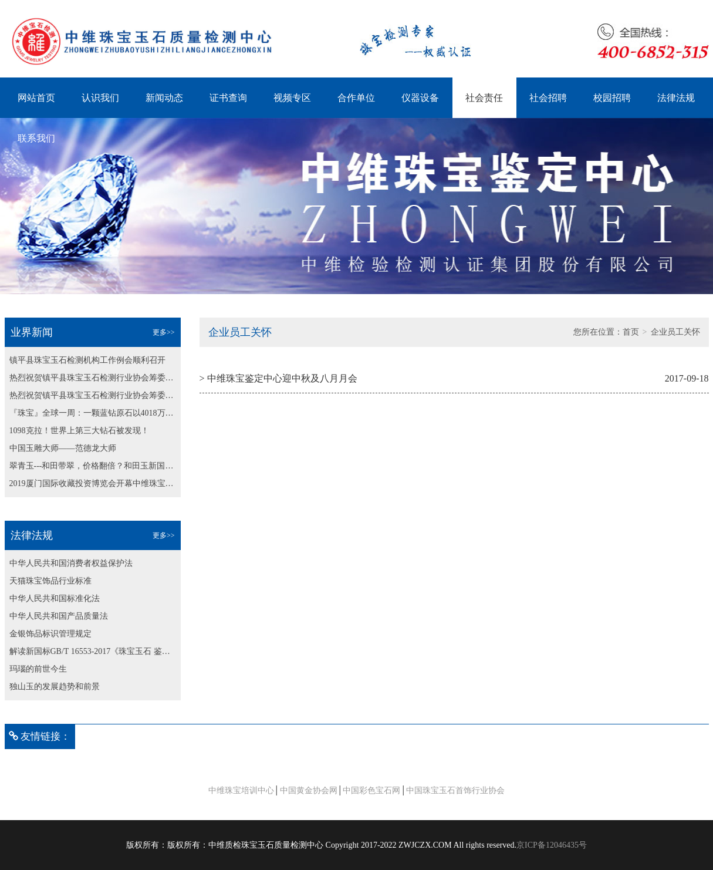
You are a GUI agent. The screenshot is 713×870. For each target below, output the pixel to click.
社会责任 (484, 98)
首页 (631, 332)
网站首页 (36, 98)
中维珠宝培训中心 (241, 790)
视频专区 (292, 98)
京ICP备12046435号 (551, 845)
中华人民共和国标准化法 (54, 598)
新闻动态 (164, 98)
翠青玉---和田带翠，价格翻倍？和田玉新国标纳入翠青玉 (92, 465)
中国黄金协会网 (308, 790)
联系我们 (36, 138)
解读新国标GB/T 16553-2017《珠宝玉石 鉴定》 (92, 651)
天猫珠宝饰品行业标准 (50, 580)
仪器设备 (420, 98)
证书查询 (228, 98)
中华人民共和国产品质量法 (58, 616)
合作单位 (356, 98)
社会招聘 (548, 98)
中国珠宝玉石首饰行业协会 (455, 790)
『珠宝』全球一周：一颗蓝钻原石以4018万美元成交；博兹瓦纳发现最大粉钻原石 (92, 413)
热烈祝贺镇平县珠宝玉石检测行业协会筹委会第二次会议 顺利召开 (92, 377)
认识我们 (100, 98)
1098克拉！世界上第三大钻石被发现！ (79, 430)
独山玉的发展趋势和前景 (54, 686)
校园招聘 (612, 98)
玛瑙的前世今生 (38, 669)
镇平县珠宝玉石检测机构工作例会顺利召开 (87, 360)
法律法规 (676, 98)
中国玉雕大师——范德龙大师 (62, 448)
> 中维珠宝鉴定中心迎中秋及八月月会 (278, 378)
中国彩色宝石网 (371, 790)
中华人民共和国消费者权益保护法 (71, 563)
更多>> (164, 332)
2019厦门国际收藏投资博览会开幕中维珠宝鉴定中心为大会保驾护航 (92, 483)
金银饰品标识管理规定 (50, 633)
